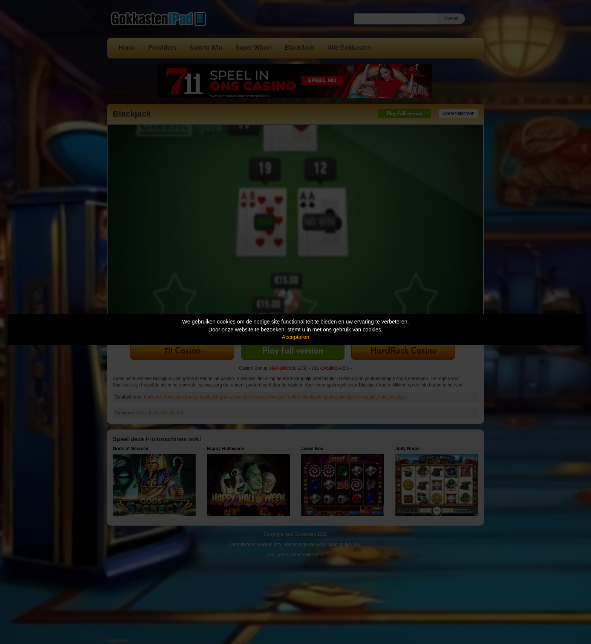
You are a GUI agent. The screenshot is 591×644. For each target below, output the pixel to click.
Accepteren (295, 337)
